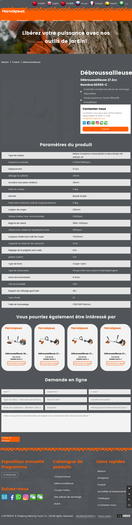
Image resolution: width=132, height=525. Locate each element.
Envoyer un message (6, 447)
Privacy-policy (104, 516)
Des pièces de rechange (67, 497)
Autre (57, 504)
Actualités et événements (112, 492)
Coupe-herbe (62, 490)
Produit (15, 62)
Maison (5, 62)
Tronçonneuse (62, 477)
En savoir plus (10, 474)
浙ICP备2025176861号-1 (86, 516)
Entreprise (103, 478)
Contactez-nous (107, 505)
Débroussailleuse (31, 62)
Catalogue (103, 498)
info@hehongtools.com (94, 118)
